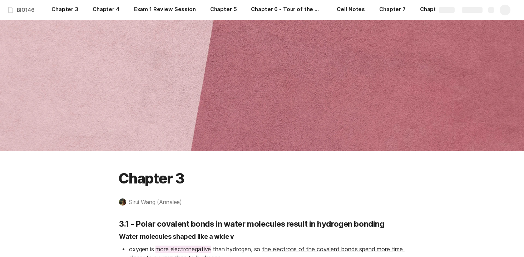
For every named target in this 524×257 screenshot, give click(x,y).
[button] (154, 202)
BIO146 (26, 10)
